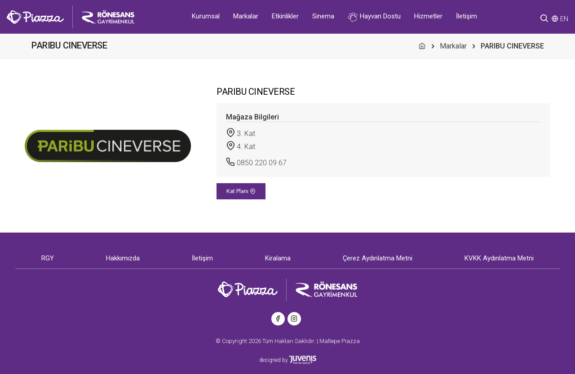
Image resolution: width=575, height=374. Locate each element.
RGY (47, 258)
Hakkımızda (123, 258)
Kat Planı (241, 191)
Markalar (245, 16)
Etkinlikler (285, 16)
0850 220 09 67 (262, 162)
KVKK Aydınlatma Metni (499, 258)
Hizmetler (428, 16)
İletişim (466, 16)
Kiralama (278, 258)
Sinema (323, 16)
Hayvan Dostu (374, 17)
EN (564, 19)
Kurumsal (206, 16)
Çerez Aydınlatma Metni (377, 258)
